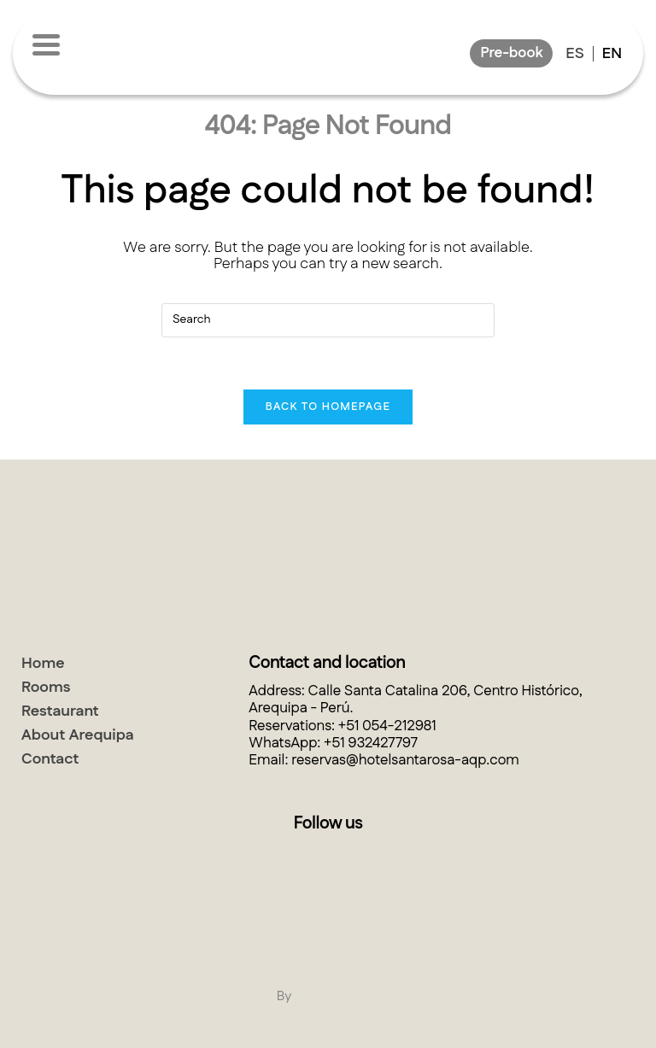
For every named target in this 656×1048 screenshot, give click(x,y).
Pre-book (511, 53)
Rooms (46, 687)
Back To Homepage (328, 406)
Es (574, 53)
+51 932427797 (371, 743)
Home (43, 664)
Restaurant (60, 711)
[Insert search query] (328, 320)
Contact (50, 759)
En (612, 53)
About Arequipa (77, 735)
